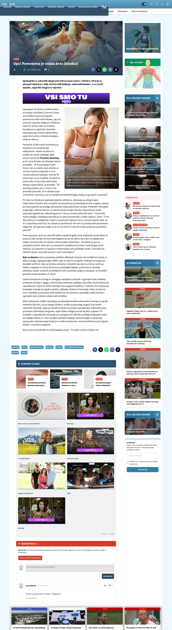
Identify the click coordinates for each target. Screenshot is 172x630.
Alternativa (122, 11)
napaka (15, 352)
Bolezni (36, 4)
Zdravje (24, 4)
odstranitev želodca (74, 347)
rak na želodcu (36, 347)
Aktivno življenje (107, 11)
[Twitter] (98, 69)
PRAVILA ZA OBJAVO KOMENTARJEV (30, 557)
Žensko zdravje (51, 4)
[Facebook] (162, 4)
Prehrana (38, 11)
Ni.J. (18, 70)
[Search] (151, 4)
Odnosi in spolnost (54, 11)
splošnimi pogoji (144, 461)
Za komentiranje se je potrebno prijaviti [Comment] (70, 567)
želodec (49, 347)
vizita (24, 347)
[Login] (167, 4)
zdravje (15, 347)
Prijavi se (108, 575)
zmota (24, 352)
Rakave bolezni (89, 11)
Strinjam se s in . (143, 462)
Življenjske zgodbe (116, 4)
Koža (68, 11)
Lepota (99, 4)
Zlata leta (67, 4)
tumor (59, 347)
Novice (27, 11)
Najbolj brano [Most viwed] (132, 197)
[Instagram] (157, 4)
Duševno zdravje (84, 4)
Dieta (76, 11)
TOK (132, 4)
